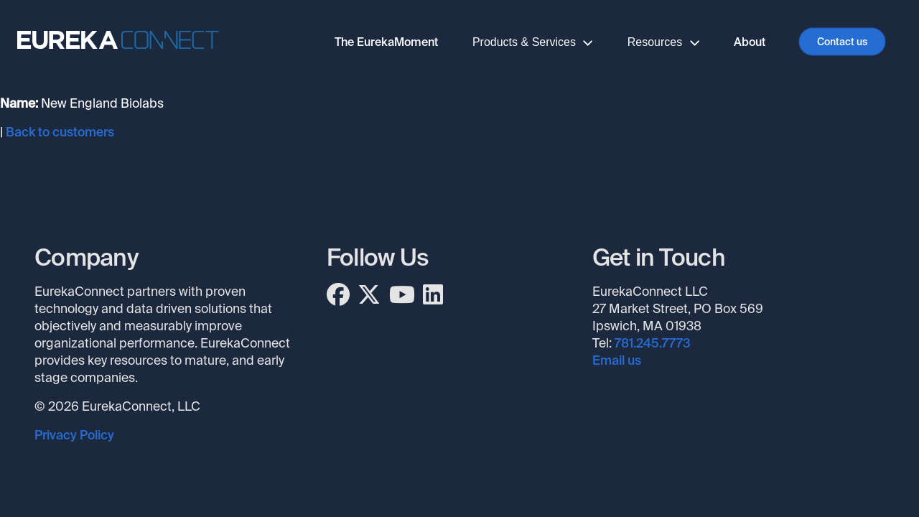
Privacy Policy (74, 435)
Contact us (842, 41)
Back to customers (60, 132)
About (749, 42)
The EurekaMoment (386, 42)
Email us (616, 360)
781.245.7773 (653, 343)
